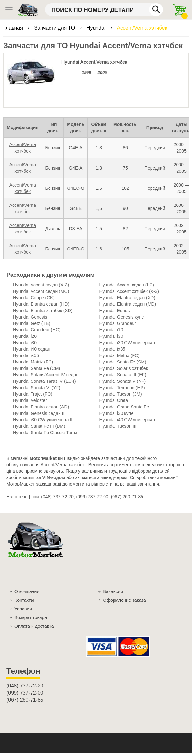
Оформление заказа (124, 600)
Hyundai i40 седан (31, 349)
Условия (23, 608)
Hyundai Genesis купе (121, 317)
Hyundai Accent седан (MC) (41, 291)
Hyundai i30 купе (116, 413)
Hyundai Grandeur (117, 323)
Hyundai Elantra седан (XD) (127, 297)
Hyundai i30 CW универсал (127, 342)
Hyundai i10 (111, 329)
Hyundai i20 (25, 336)
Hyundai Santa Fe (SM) (122, 361)
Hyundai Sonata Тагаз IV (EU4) (44, 381)
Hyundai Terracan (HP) (122, 387)
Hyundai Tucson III (118, 426)
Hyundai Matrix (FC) (119, 355)
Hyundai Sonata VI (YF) (36, 387)
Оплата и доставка (34, 626)
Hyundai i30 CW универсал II (42, 419)
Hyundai (97, 28)
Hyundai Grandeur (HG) (37, 329)
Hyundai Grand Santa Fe (124, 406)
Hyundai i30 (111, 336)
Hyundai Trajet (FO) (32, 394)
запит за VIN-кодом (44, 477)
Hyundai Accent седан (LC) (126, 284)
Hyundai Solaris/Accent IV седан (45, 374)
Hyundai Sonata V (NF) (122, 381)
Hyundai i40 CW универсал (127, 419)
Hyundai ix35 (112, 349)
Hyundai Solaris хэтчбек (123, 368)
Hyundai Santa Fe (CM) (36, 368)
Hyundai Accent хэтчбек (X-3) (129, 291)
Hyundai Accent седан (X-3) (41, 284)
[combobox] (104, 9)
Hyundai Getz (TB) (31, 323)
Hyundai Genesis (30, 317)
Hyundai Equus (114, 310)
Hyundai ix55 (26, 355)
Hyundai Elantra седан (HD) (41, 304)
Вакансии (113, 591)
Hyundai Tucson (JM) (120, 394)
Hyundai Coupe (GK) (34, 297)
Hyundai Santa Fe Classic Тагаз (45, 432)
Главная (13, 28)
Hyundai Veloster (30, 400)
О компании (26, 591)
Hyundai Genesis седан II (38, 413)
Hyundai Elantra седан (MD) (127, 304)
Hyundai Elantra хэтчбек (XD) (42, 310)
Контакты (24, 600)
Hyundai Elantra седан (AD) (41, 406)
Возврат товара (30, 617)
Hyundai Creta (113, 400)
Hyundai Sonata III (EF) (122, 374)
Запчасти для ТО (55, 28)
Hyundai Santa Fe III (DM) (39, 426)
